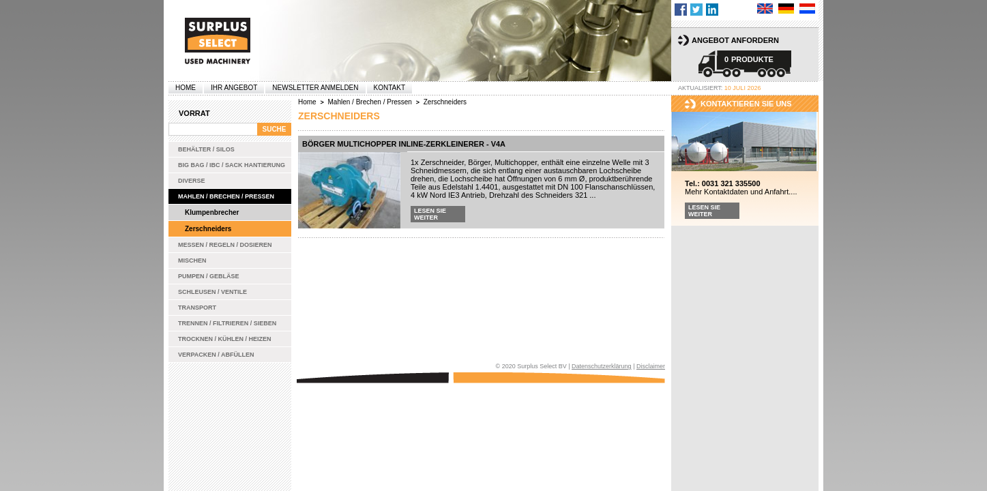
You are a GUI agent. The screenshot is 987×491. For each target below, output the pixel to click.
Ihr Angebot (234, 87)
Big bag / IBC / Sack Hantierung (231, 165)
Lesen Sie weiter (430, 214)
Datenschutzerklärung (602, 366)
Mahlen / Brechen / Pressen (226, 196)
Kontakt (389, 87)
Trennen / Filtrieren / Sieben (227, 323)
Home (185, 87)
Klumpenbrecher (212, 212)
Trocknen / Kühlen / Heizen (224, 339)
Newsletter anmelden (315, 87)
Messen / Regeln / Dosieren (225, 244)
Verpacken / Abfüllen (216, 354)
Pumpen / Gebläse (208, 276)
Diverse (191, 180)
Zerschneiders (208, 229)
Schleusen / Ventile (212, 291)
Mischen (192, 260)
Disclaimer (650, 366)
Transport (197, 307)
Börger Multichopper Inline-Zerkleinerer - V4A (403, 144)
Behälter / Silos (206, 149)
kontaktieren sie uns (746, 104)
